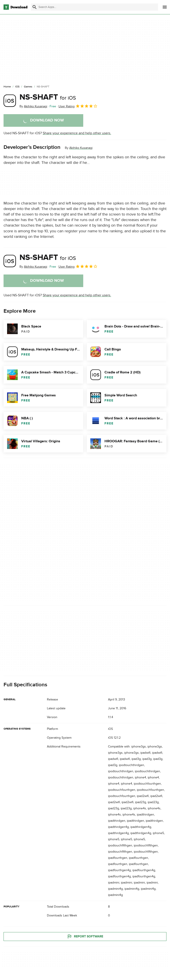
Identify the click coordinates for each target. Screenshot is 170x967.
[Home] (7, 87)
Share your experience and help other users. (77, 133)
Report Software (85, 936)
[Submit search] (34, 7)
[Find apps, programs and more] (94, 7)
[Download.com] (15, 7)
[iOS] (17, 87)
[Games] (28, 87)
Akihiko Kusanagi (81, 148)
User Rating (78, 106)
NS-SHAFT (47, 97)
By (33, 106)
